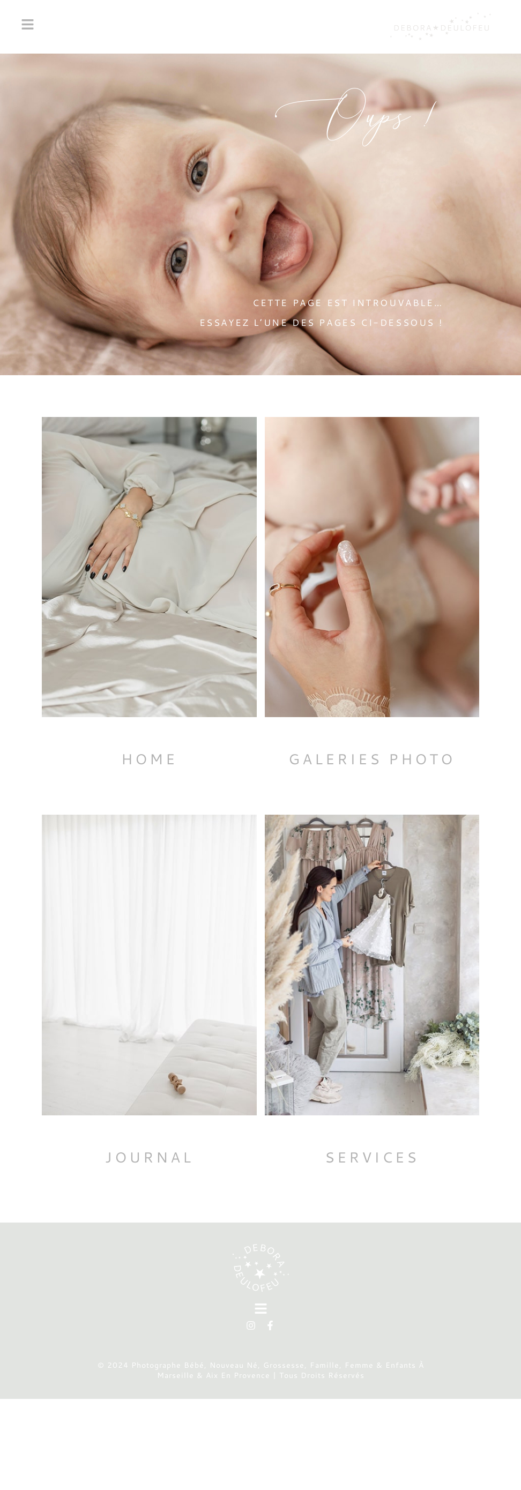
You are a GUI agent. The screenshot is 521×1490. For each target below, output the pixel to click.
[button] (201, 27)
